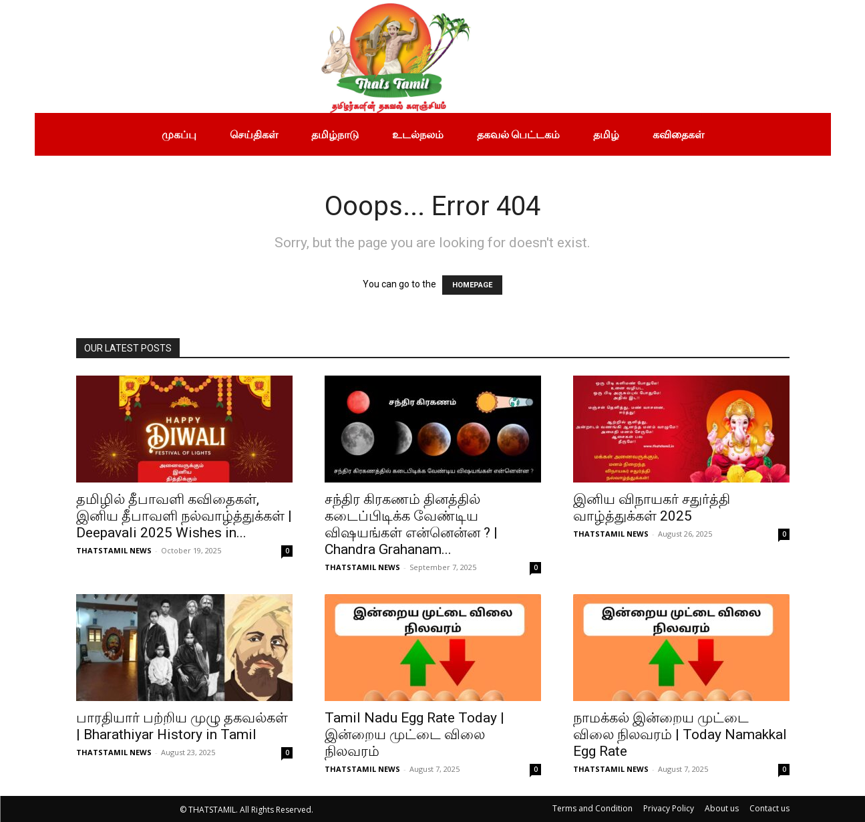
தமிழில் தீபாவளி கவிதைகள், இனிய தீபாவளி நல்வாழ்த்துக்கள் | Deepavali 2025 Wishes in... (184, 516)
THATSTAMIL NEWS (114, 550)
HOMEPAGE (472, 285)
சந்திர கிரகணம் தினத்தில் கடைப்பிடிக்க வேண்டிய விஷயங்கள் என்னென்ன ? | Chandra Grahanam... (411, 524)
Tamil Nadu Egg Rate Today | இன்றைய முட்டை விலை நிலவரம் (414, 734)
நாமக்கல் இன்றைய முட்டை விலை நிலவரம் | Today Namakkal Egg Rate (680, 734)
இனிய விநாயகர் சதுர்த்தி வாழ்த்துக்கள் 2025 (651, 507)
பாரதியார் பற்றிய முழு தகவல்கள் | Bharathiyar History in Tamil (182, 726)
